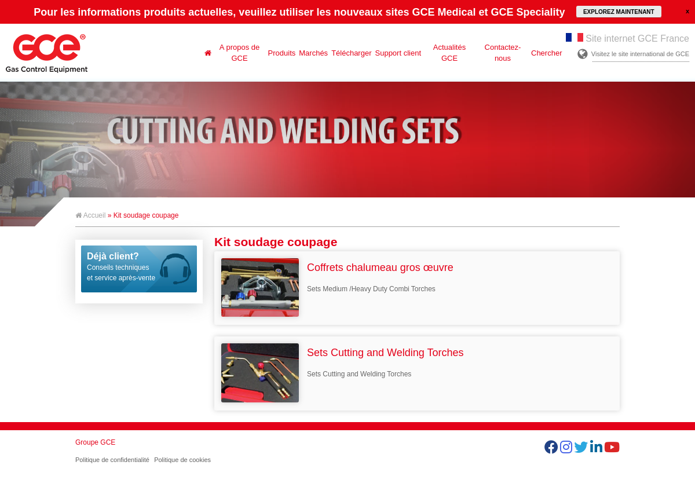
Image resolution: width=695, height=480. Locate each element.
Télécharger (351, 53)
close (687, 11)
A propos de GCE (239, 53)
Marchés (313, 53)
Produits (282, 53)
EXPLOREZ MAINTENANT (618, 12)
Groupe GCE (95, 442)
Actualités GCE (449, 53)
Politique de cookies (182, 459)
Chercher (546, 53)
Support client (398, 53)
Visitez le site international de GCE (640, 53)
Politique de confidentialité (112, 459)
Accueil (90, 215)
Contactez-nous (503, 53)
